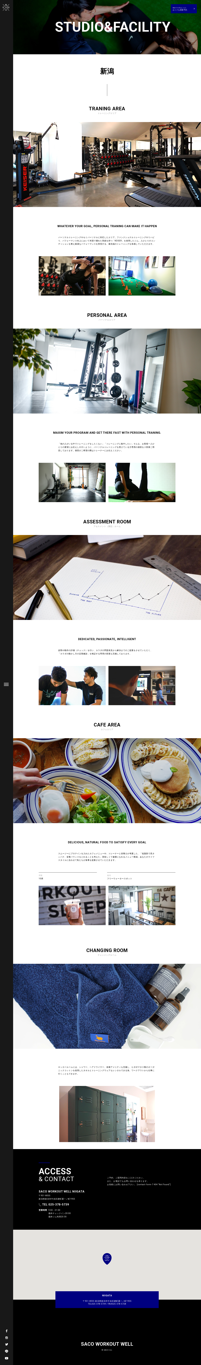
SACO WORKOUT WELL (107, 1344)
